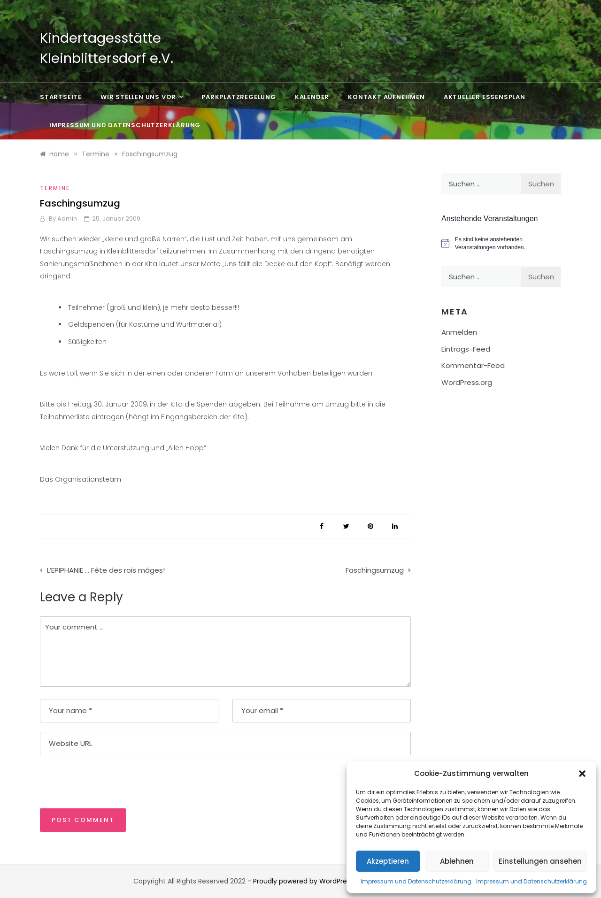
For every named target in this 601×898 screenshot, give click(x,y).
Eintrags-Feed (465, 349)
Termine (55, 188)
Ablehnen (457, 861)
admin (67, 218)
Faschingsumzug (375, 570)
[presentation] (104, 781)
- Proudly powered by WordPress (301, 881)
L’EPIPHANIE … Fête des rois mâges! (106, 570)
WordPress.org (466, 382)
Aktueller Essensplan (484, 96)
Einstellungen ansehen (540, 861)
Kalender (312, 96)
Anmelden (459, 332)
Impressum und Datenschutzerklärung (416, 881)
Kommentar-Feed (473, 365)
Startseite (61, 96)
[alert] (501, 243)
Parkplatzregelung (238, 96)
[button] (582, 773)
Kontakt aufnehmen (386, 96)
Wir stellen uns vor (141, 97)
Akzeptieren (388, 861)
